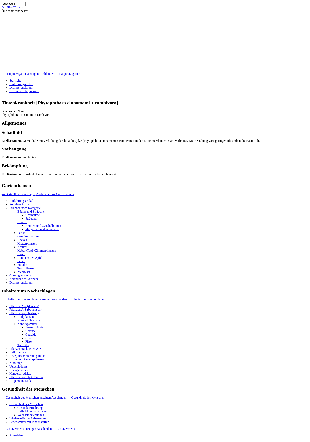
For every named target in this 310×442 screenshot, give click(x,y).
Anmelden (16, 435)
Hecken (22, 240)
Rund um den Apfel (29, 257)
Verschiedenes (18, 366)
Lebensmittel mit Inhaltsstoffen (29, 422)
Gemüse (30, 331)
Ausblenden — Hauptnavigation (59, 73)
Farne (21, 232)
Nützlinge (15, 363)
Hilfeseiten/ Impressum (24, 91)
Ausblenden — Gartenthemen (55, 194)
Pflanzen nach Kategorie (25, 208)
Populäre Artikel (19, 204)
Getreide (30, 334)
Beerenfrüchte (34, 327)
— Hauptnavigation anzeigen (20, 73)
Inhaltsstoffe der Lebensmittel (28, 418)
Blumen (22, 222)
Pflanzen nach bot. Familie (26, 377)
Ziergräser (23, 272)
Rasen (21, 254)
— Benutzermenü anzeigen (19, 428)
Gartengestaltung (20, 275)
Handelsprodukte (20, 373)
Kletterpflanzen (27, 243)
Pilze (28, 341)
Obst (28, 338)
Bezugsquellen (18, 370)
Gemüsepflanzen (28, 236)
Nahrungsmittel (27, 323)
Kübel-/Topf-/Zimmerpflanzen (36, 250)
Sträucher (31, 218)
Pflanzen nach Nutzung (24, 313)
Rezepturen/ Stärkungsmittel (27, 355)
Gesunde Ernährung (30, 407)
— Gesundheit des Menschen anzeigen (26, 397)
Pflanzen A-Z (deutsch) (24, 306)
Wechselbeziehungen (30, 415)
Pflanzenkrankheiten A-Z (25, 348)
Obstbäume (32, 215)
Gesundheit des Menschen (26, 404)
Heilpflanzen (25, 316)
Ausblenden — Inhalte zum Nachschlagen (78, 299)
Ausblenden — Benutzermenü (56, 428)
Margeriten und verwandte (42, 229)
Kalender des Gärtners (23, 279)
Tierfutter (23, 345)
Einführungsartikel (21, 84)
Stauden (22, 264)
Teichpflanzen (26, 268)
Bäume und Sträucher (31, 211)
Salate (21, 261)
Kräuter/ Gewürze (28, 320)
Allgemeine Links (20, 380)
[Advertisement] (155, 42)
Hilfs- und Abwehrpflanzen (26, 359)
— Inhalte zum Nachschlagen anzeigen (26, 299)
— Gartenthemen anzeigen (18, 194)
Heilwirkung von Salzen (32, 411)
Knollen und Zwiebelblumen (43, 225)
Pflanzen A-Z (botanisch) (25, 309)
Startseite (15, 80)
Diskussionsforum (20, 87)
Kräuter (22, 247)
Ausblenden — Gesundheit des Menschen (77, 397)
